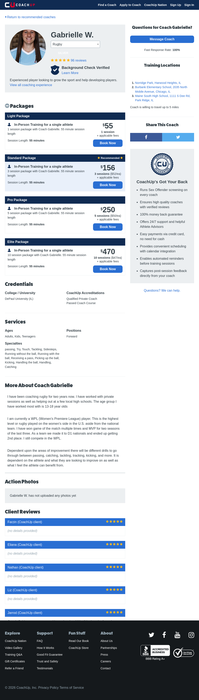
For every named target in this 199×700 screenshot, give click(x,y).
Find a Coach (107, 5)
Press (104, 654)
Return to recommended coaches (30, 17)
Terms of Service (71, 687)
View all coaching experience (31, 85)
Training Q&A (13, 654)
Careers (106, 661)
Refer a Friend (14, 668)
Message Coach (162, 39)
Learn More (70, 73)
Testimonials (45, 668)
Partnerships (109, 647)
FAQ (40, 641)
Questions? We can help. (162, 290)
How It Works (45, 647)
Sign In (189, 5)
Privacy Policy (48, 687)
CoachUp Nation (155, 5)
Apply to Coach (130, 5)
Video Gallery (13, 647)
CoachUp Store (79, 647)
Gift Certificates (15, 661)
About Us (107, 641)
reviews (78, 60)
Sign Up (175, 5)
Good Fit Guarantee (50, 654)
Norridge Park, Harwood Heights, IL (158, 82)
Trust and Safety (47, 661)
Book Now (108, 143)
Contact (106, 668)
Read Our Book (79, 641)
